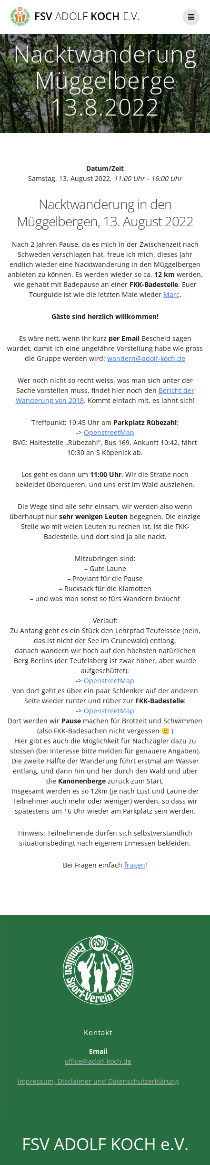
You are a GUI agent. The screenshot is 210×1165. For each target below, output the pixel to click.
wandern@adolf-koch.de (146, 358)
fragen (134, 864)
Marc (171, 294)
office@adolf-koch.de (98, 1061)
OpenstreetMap (109, 432)
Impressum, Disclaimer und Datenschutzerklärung (98, 1081)
